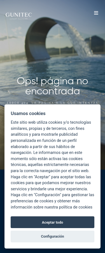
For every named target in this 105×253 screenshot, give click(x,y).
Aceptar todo (52, 222)
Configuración (52, 236)
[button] (96, 13)
